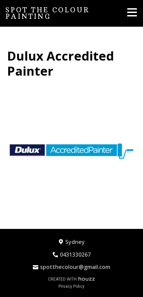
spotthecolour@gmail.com (75, 267)
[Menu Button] (132, 12)
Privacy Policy (71, 286)
